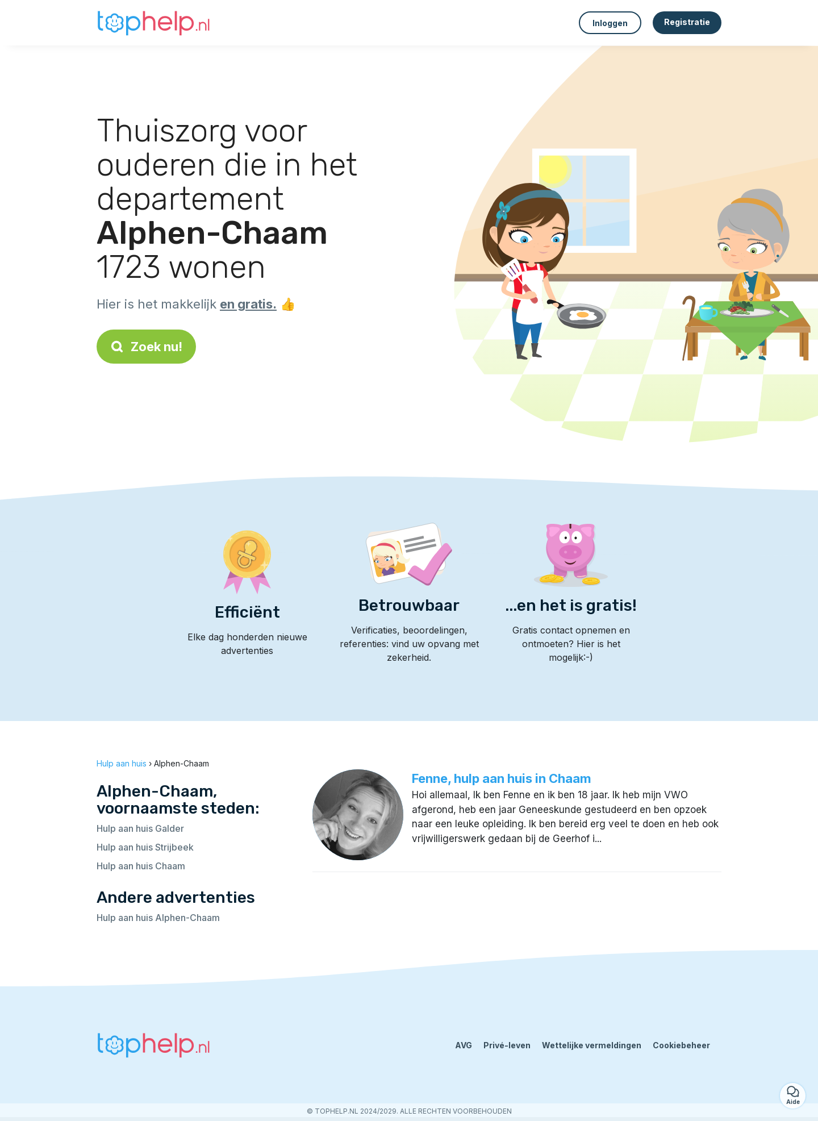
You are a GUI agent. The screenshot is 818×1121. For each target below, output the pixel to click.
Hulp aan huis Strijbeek (145, 847)
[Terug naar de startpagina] (153, 23)
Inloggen (610, 23)
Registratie (687, 22)
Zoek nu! (146, 346)
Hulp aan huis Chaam (141, 866)
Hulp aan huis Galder (140, 828)
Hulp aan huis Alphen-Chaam (158, 917)
